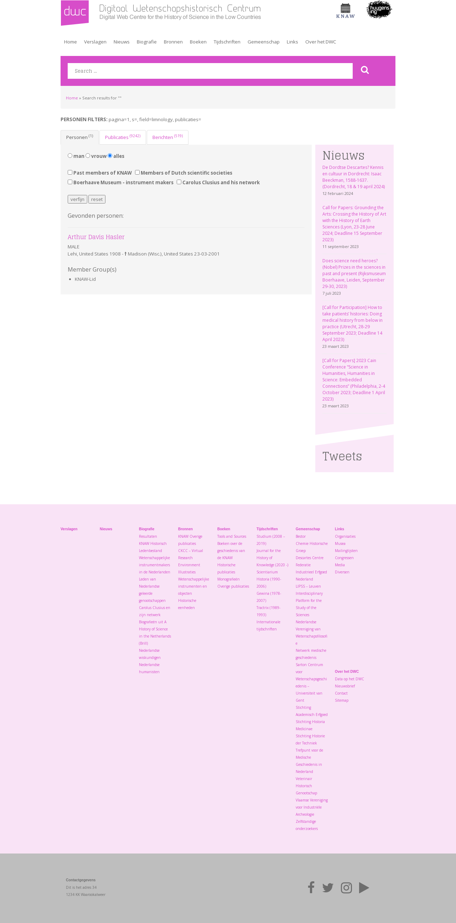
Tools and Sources (231, 536)
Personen (79, 136)
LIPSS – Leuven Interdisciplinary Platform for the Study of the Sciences (309, 600)
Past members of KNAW (100, 173)
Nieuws (122, 41)
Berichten (167, 136)
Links (292, 41)
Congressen (344, 557)
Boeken (198, 41)
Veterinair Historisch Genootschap (306, 785)
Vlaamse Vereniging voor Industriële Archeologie (312, 807)
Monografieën (228, 579)
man (76, 156)
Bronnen (173, 41)
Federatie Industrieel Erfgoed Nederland (311, 572)
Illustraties (187, 571)
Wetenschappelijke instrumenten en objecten (193, 586)
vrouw (96, 156)
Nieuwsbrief (345, 686)
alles (116, 156)
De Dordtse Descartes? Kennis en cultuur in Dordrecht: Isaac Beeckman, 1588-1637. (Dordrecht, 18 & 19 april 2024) (353, 177)
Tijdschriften (227, 41)
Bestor (301, 536)
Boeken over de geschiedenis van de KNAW (231, 550)
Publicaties (122, 136)
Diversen (342, 571)
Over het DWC (320, 41)
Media (340, 564)
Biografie (147, 41)
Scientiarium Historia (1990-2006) (268, 579)
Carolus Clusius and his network (218, 182)
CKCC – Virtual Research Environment (190, 557)
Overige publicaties (233, 586)
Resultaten (148, 536)
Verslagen (95, 41)
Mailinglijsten (346, 550)
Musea (340, 543)
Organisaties (345, 536)
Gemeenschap (264, 41)
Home (70, 41)
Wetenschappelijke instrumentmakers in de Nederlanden (154, 564)
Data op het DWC (349, 678)
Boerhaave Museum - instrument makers (120, 182)
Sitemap (341, 700)
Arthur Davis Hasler (96, 237)
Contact (341, 693)
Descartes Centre (309, 557)
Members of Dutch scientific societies (183, 173)
